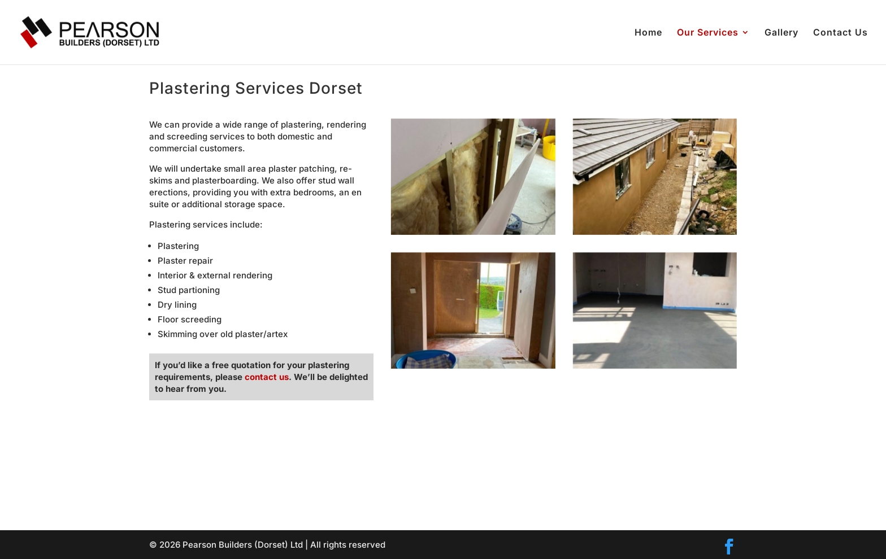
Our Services (708, 33)
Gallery (781, 33)
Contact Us (840, 33)
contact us (267, 377)
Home (648, 33)
